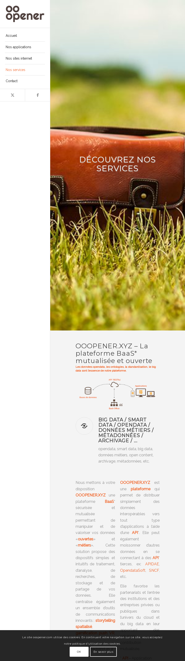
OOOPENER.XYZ (135, 482)
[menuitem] (25, 36)
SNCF (154, 570)
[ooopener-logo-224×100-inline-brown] (25, 14)
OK (79, 651)
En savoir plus (103, 651)
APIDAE (152, 564)
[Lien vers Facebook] (37, 95)
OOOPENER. (87, 495)
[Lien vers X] (12, 95)
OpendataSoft (132, 570)
